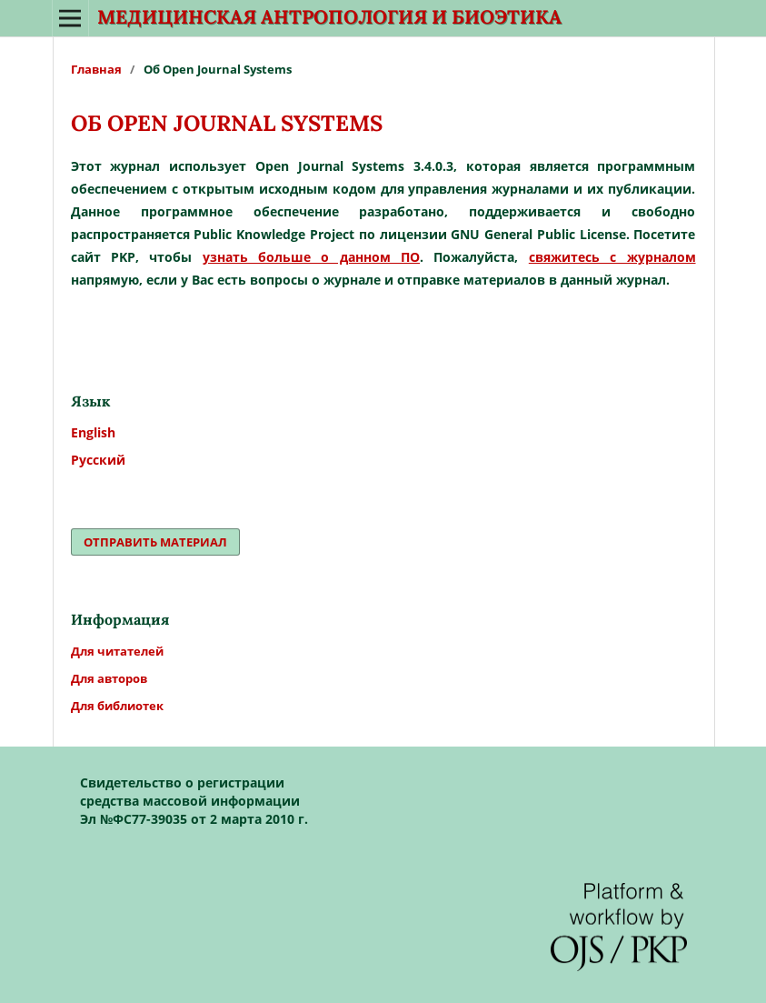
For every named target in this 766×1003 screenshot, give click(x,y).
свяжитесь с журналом (612, 257)
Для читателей (117, 651)
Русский (98, 459)
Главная (96, 69)
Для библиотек (117, 705)
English (93, 432)
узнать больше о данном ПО (311, 257)
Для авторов (109, 678)
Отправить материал (155, 542)
